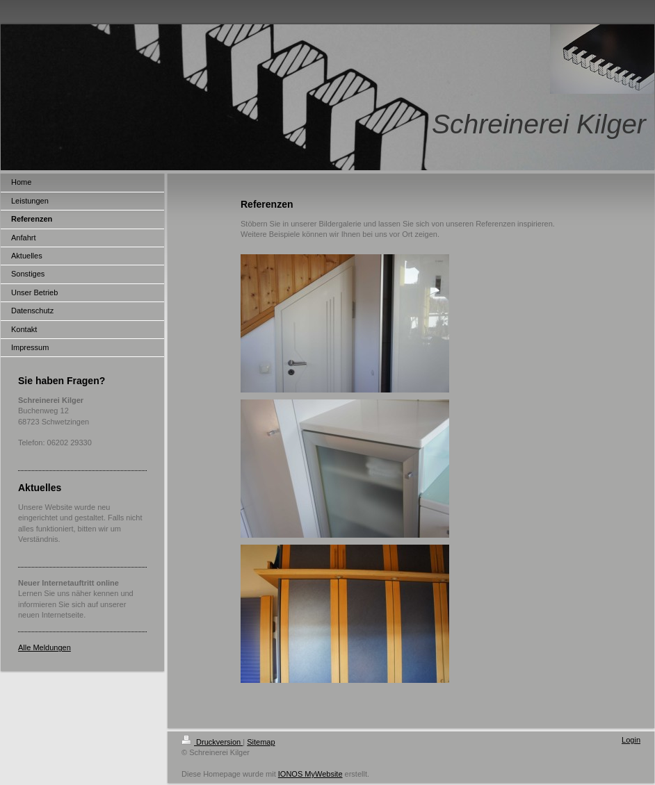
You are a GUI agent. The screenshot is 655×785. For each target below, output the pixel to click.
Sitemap (261, 742)
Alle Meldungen (44, 647)
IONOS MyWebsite (310, 774)
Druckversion (212, 742)
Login (631, 740)
